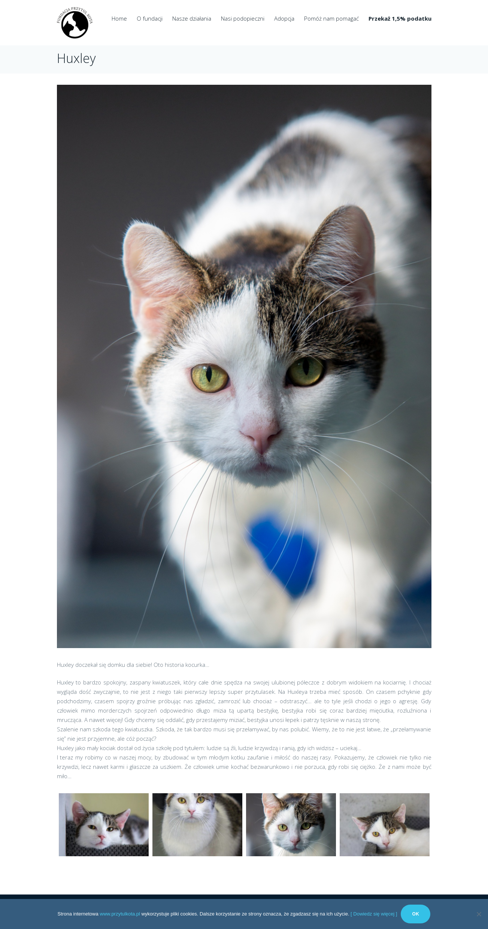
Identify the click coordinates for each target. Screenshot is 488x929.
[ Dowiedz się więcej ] (374, 914)
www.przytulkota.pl (120, 914)
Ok (415, 914)
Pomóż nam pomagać (331, 18)
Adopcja (284, 18)
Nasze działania (191, 18)
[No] (478, 914)
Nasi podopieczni (242, 18)
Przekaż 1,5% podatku (400, 18)
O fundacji (150, 18)
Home (119, 18)
